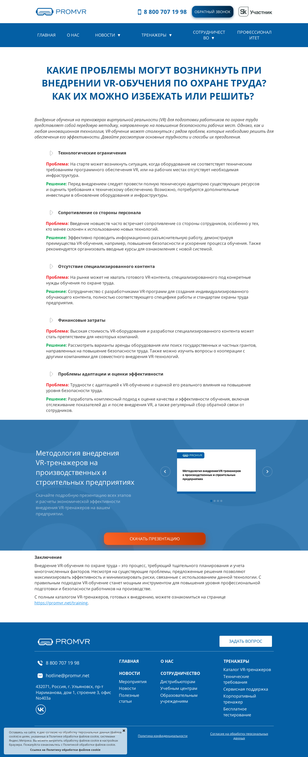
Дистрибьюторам (177, 681)
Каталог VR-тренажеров (247, 669)
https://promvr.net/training (61, 603)
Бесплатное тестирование (237, 712)
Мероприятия (133, 681)
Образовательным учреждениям (179, 698)
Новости (127, 688)
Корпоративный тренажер (239, 699)
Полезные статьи (129, 698)
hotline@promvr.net (67, 675)
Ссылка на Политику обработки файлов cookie (65, 750)
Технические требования (236, 679)
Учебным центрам (178, 688)
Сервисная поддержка (245, 689)
